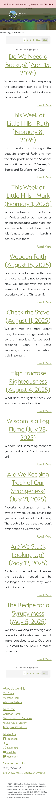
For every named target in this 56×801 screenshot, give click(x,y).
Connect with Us (14, 763)
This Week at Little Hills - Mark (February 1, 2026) (28, 195)
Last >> (45, 40)
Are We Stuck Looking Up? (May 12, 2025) (28, 555)
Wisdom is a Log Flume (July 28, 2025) (28, 429)
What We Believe (12, 702)
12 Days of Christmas (15, 727)
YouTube (9, 752)
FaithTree (9, 709)
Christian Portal (11, 713)
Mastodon (10, 756)
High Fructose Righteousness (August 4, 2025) (28, 381)
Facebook (10, 738)
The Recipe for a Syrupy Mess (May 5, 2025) (28, 613)
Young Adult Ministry (15, 722)
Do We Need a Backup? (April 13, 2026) (28, 65)
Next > (38, 40)
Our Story (8, 693)
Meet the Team (11, 697)
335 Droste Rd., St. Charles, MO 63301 (24, 772)
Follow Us (9, 734)
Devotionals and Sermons (17, 718)
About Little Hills (14, 688)
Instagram (10, 747)
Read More (44, 105)
